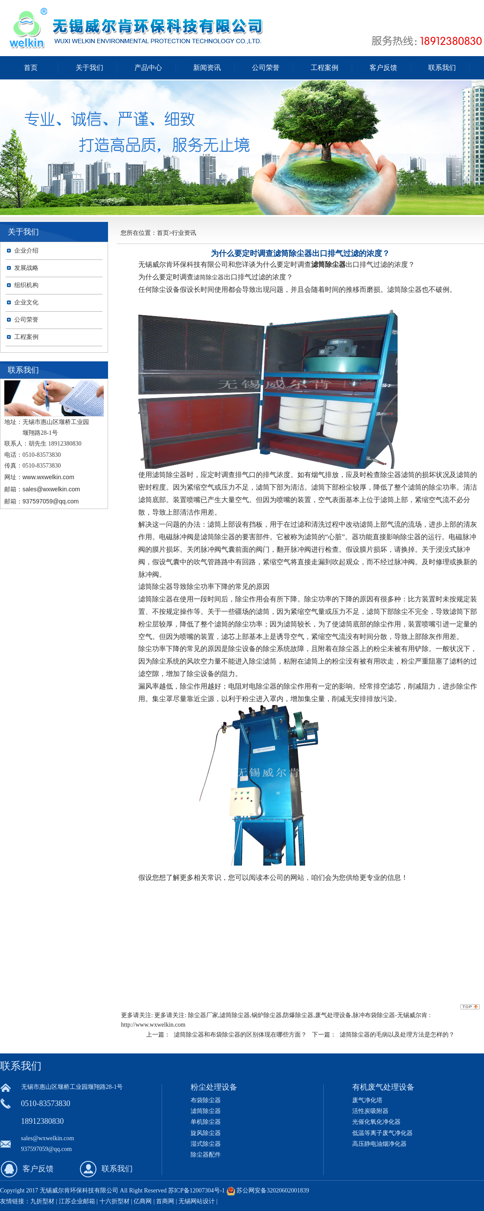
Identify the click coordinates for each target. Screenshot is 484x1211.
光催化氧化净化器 (376, 1122)
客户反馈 (383, 67)
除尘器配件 (206, 1154)
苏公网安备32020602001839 (272, 1190)
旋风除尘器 (206, 1133)
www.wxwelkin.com (48, 477)
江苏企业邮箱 (77, 1201)
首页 (31, 67)
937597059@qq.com (50, 501)
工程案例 (324, 67)
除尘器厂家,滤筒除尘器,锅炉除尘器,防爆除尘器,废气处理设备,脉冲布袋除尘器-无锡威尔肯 (307, 1015)
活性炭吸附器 (370, 1111)
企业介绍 (26, 250)
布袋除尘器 (206, 1100)
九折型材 (43, 1201)
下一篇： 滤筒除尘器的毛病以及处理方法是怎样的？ (383, 1034)
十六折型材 (114, 1201)
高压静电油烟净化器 (379, 1144)
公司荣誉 (266, 67)
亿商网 (143, 1201)
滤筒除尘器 (209, 277)
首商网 (165, 1201)
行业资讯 (184, 233)
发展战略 (26, 268)
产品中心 (148, 67)
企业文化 (26, 302)
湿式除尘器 (206, 1144)
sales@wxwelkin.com (51, 489)
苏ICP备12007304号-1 (196, 1190)
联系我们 (442, 67)
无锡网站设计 (196, 1201)
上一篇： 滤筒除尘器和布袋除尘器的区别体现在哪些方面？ (226, 1034)
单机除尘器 (206, 1122)
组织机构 (26, 285)
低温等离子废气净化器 (382, 1133)
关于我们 (89, 67)
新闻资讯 (207, 67)
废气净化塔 (367, 1100)
